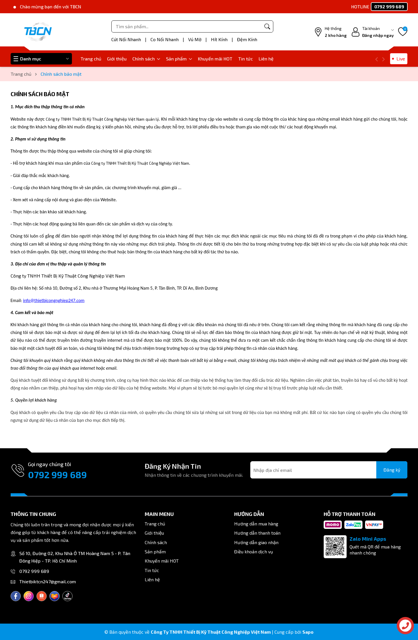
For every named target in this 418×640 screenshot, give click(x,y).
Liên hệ (266, 58)
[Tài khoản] (372, 32)
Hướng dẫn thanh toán (257, 532)
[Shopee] (42, 596)
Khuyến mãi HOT (215, 58)
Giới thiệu (117, 58)
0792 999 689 (57, 474)
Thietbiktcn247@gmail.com (47, 581)
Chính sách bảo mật (40, 93)
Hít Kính (220, 39)
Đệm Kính (247, 39)
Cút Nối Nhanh (126, 39)
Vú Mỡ (195, 39)
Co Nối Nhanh (165, 39)
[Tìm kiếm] (267, 26)
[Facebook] (16, 596)
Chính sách (146, 58)
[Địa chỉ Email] (328, 469)
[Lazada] (54, 596)
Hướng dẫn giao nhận (256, 542)
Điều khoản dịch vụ (253, 551)
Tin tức (245, 58)
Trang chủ (91, 58)
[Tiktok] (67, 596)
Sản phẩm (179, 58)
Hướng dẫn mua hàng (256, 523)
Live (400, 58)
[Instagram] (29, 596)
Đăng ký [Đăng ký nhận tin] (391, 469)
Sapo (308, 632)
